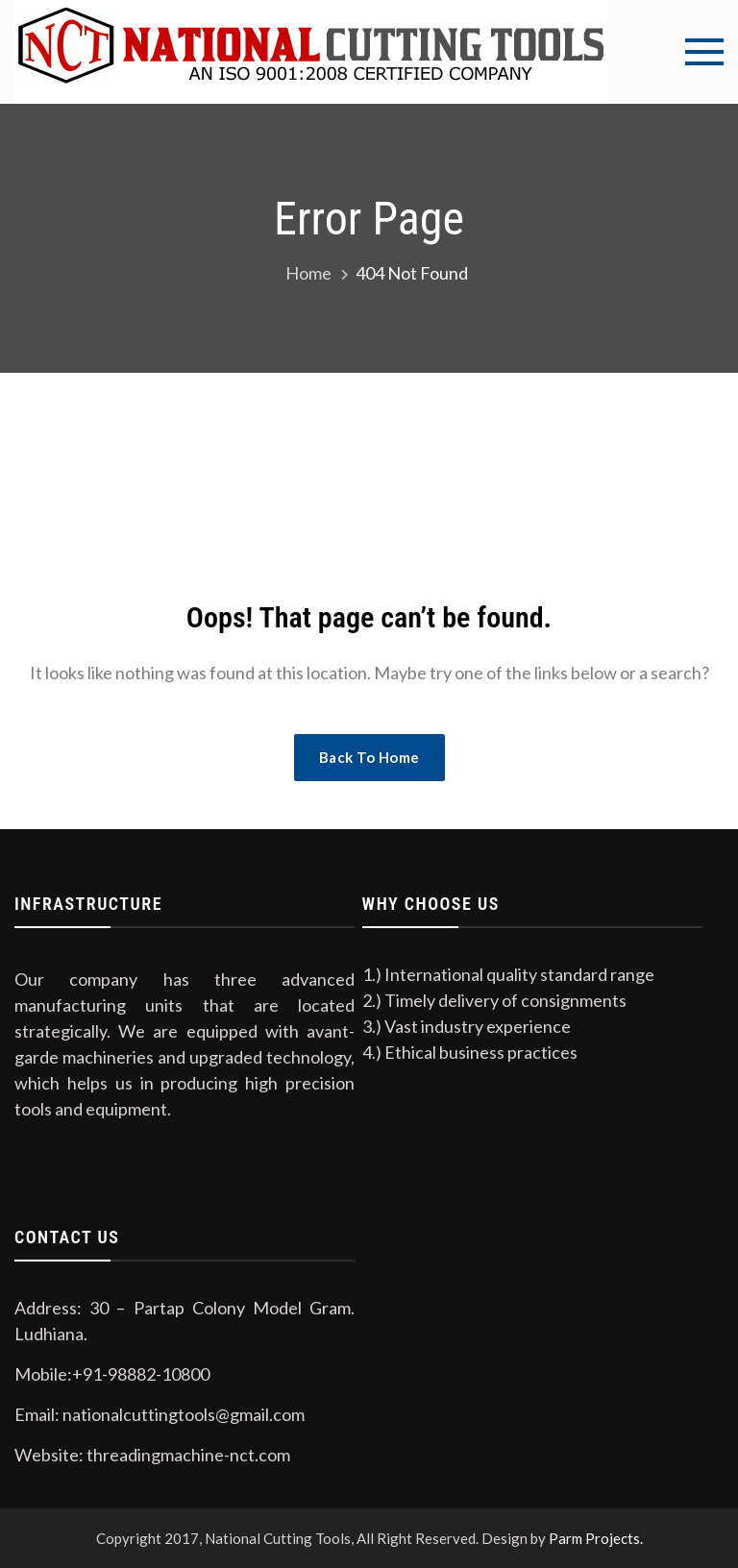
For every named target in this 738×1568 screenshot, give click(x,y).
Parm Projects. (596, 1538)
